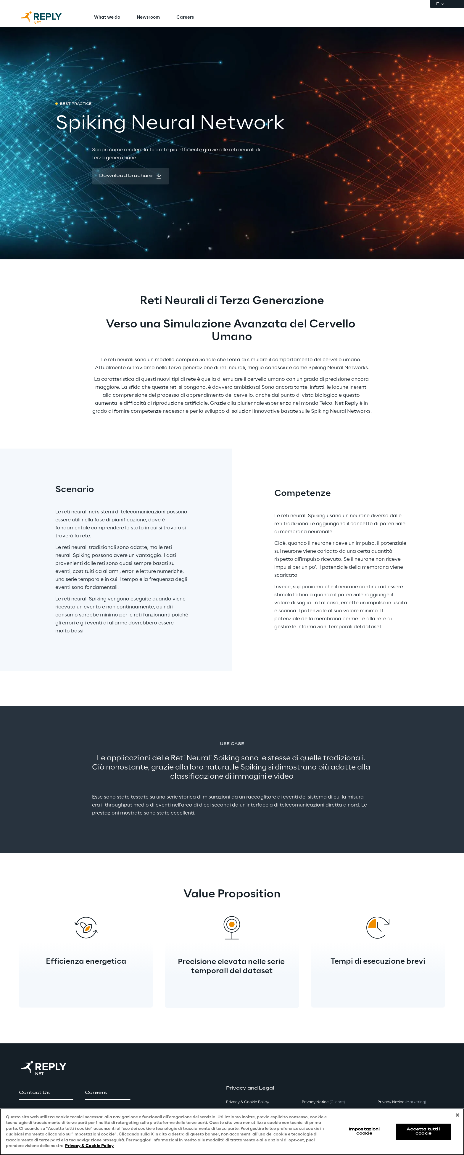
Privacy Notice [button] (323, 1102)
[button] (130, 176)
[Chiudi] (457, 1115)
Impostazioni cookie (364, 1131)
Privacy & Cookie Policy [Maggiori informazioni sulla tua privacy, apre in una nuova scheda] (89, 1146)
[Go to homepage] (47, 17)
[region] (232, 1132)
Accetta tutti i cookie (424, 1131)
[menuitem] (107, 17)
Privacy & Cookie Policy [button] (247, 1102)
